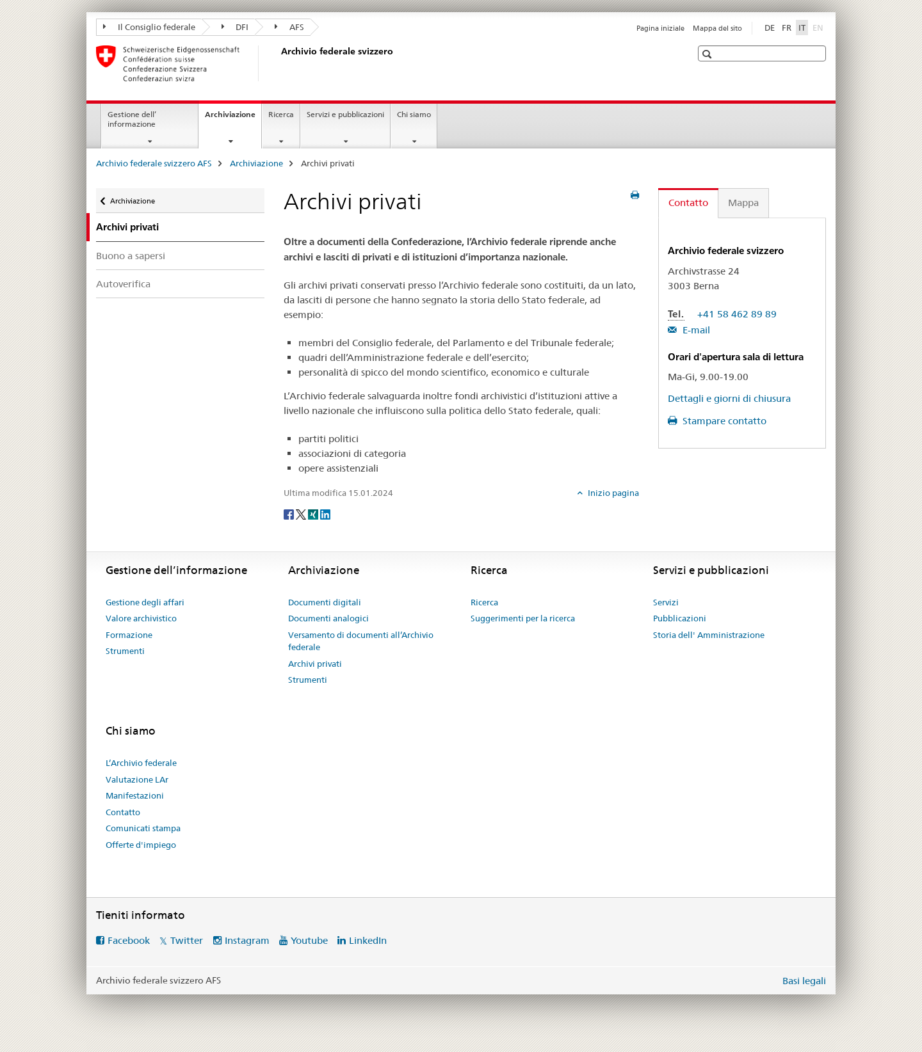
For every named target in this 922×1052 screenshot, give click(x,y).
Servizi (666, 602)
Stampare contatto (723, 421)
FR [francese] (786, 27)
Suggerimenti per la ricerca (523, 618)
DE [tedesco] (769, 27)
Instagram (247, 940)
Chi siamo (414, 114)
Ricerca (281, 114)
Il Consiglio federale (149, 27)
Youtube (309, 940)
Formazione (129, 635)
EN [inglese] (819, 27)
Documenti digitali (324, 602)
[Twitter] (302, 514)
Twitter (186, 940)
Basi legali (804, 981)
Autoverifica (123, 284)
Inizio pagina (612, 493)
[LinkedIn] (325, 514)
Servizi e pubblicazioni (345, 114)
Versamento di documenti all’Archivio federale (360, 641)
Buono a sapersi (130, 256)
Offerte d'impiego (141, 845)
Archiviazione (233, 118)
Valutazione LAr (137, 779)
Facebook (129, 940)
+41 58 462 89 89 (737, 314)
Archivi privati (315, 663)
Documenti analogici (328, 618)
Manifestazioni (135, 795)
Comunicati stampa (143, 828)
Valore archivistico (141, 618)
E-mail (695, 330)
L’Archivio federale (141, 763)
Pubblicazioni (679, 618)
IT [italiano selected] (801, 27)
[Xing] (314, 514)
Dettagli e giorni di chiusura (729, 398)
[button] (708, 54)
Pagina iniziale (660, 28)
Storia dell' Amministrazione (708, 635)
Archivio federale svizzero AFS (154, 163)
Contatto (123, 812)
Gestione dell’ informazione (132, 119)
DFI (235, 27)
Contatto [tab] (688, 202)
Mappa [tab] (743, 202)
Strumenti (125, 651)
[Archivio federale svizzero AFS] (278, 63)
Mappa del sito (717, 28)
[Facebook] (290, 514)
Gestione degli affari (145, 602)
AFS (289, 27)
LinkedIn (368, 940)
